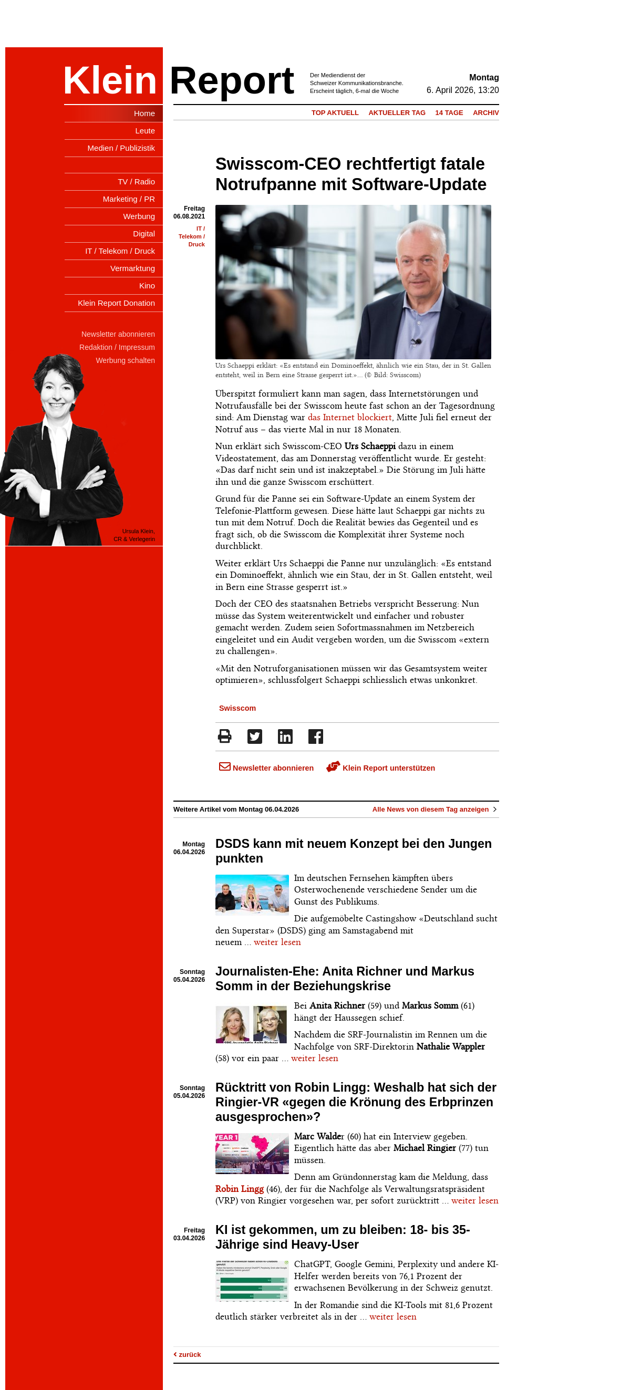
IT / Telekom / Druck (192, 236)
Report (231, 80)
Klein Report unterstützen (380, 768)
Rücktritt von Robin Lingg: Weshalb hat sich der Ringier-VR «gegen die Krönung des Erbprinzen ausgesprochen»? (355, 1102)
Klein (110, 80)
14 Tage (449, 113)
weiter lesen (277, 942)
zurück (187, 1354)
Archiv (486, 113)
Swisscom (237, 708)
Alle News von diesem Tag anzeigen (436, 809)
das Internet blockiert (350, 417)
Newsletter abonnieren (266, 768)
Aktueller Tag (397, 113)
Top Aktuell (335, 113)
